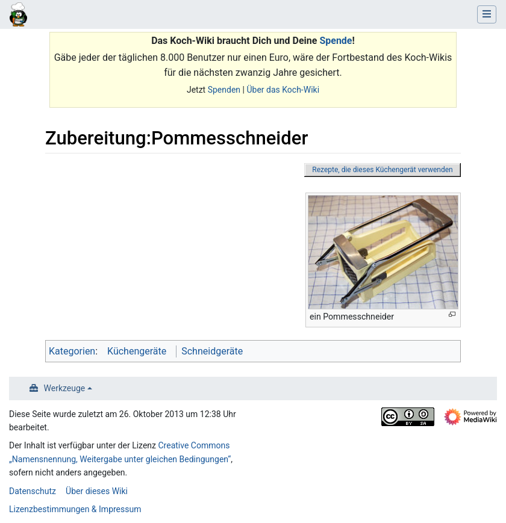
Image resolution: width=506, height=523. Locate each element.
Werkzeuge (65, 388)
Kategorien (72, 351)
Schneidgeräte (212, 351)
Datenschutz (32, 491)
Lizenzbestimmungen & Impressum (75, 509)
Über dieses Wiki (97, 491)
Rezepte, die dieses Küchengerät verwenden (382, 170)
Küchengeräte (136, 351)
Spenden (224, 89)
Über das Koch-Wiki (282, 89)
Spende (335, 40)
